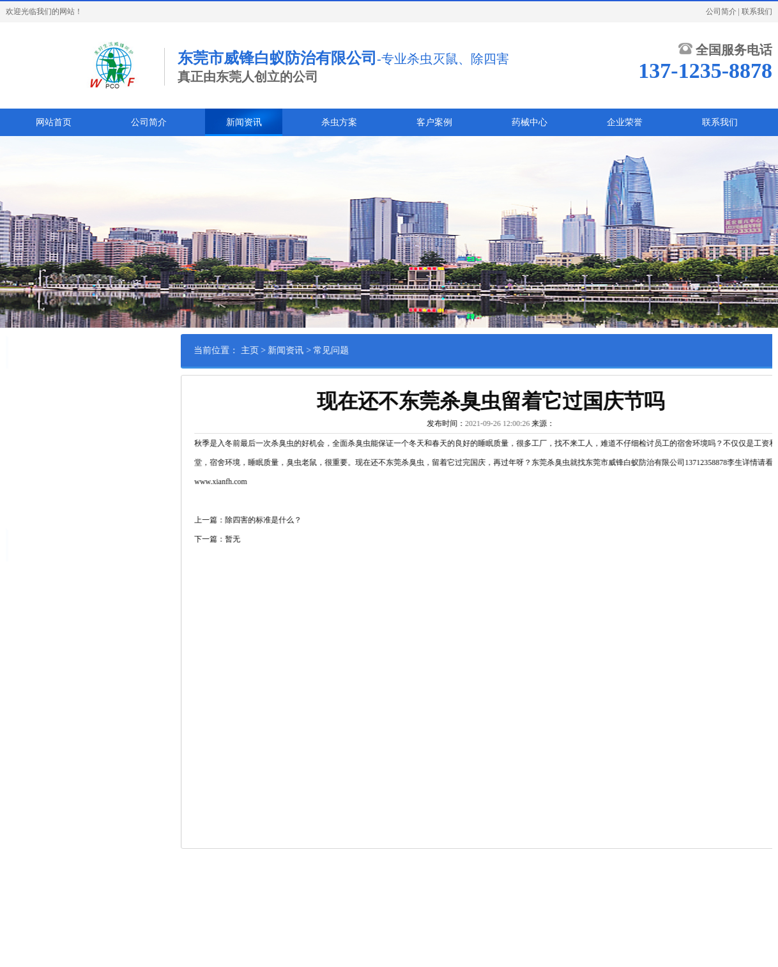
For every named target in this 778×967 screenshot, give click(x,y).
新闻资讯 (244, 122)
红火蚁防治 (32, 443)
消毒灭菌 (84, 483)
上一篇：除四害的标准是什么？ (284, 519)
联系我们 (757, 11)
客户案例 (434, 122)
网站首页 (54, 122)
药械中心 (529, 122)
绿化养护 (28, 463)
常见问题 (367, 350)
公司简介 (721, 11)
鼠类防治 (69, 384)
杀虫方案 (339, 122)
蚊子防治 (28, 424)
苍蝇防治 (69, 424)
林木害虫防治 (77, 463)
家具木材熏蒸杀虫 (44, 503)
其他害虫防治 (36, 483)
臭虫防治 (69, 404)
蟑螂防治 (28, 404)
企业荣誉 (625, 122)
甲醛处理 (99, 503)
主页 (285, 350)
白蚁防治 (28, 384)
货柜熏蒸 (76, 443)
